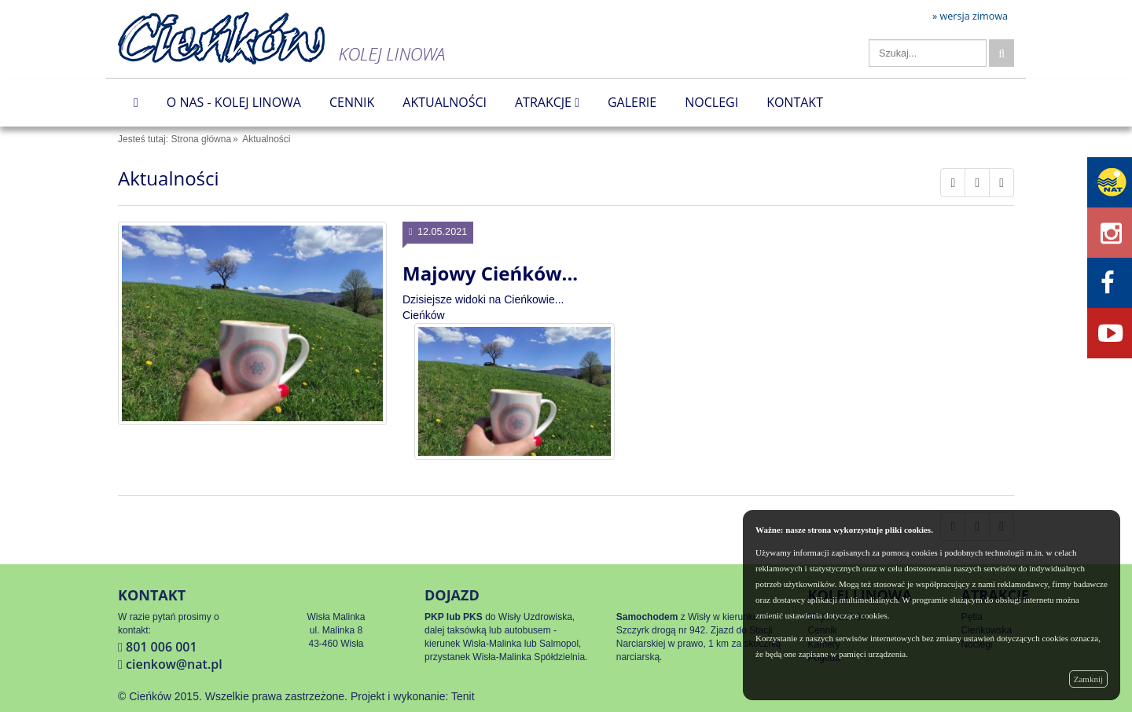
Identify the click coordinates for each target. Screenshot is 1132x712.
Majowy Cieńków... (490, 273)
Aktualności (444, 102)
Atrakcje (547, 102)
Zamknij (1088, 679)
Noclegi (711, 102)
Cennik (351, 102)
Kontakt (794, 102)
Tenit (463, 696)
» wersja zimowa (970, 17)
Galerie (632, 102)
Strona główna (201, 139)
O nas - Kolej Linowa (234, 102)
